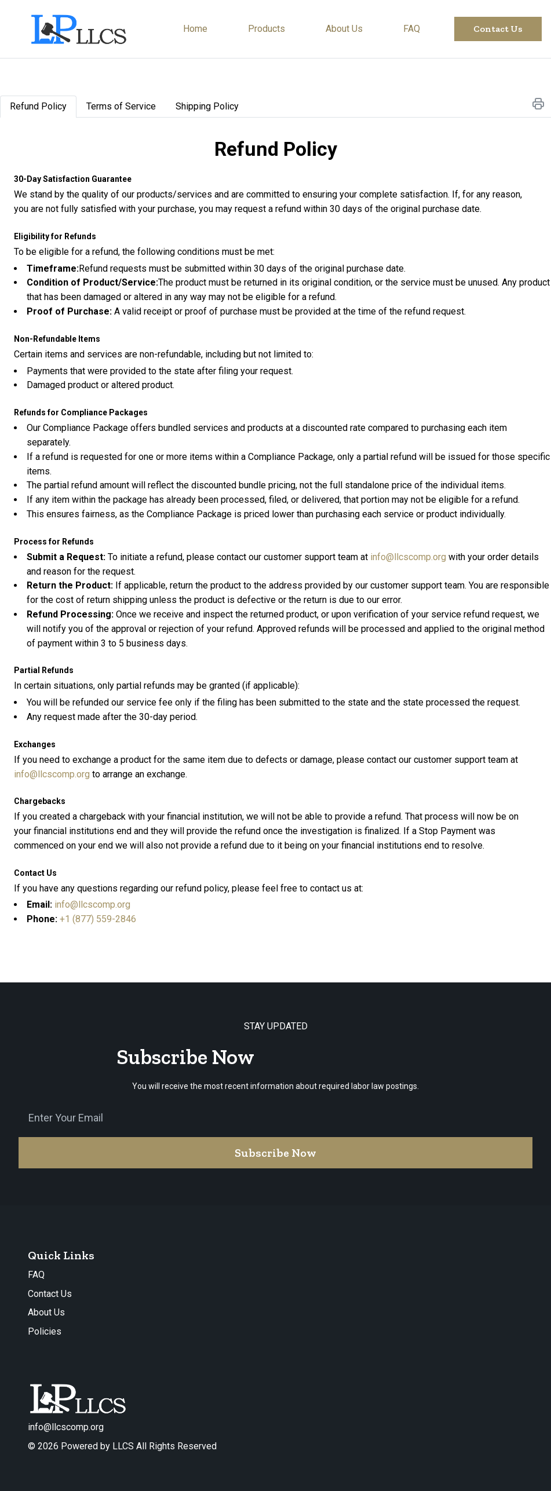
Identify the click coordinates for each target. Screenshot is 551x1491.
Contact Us (50, 1293)
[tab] (38, 107)
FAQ (36, 1274)
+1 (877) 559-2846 (98, 918)
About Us (46, 1312)
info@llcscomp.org (408, 556)
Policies (44, 1331)
